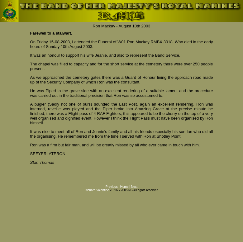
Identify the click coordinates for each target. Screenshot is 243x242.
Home (124, 186)
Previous (112, 186)
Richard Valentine (97, 190)
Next (134, 186)
